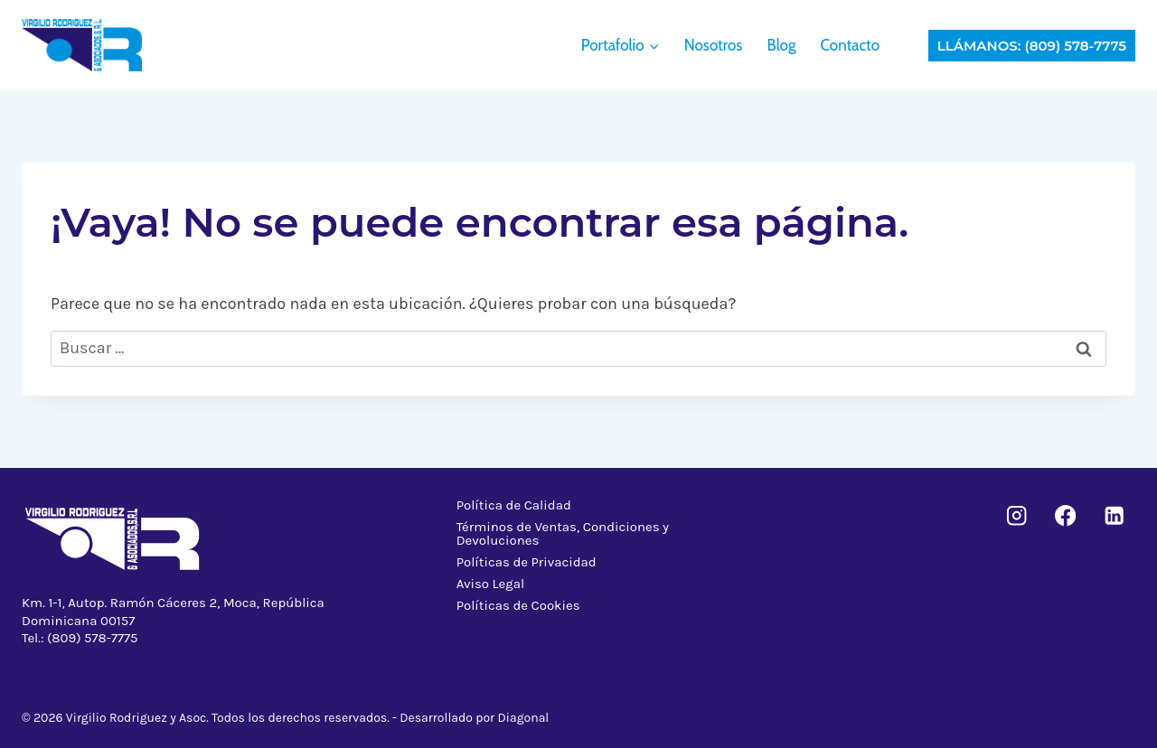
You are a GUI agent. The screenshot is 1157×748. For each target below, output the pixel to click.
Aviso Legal (490, 583)
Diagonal (524, 717)
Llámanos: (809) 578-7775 (1031, 45)
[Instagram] (1017, 516)
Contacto (850, 45)
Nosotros (713, 45)
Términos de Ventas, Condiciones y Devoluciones (562, 533)
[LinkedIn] (1114, 516)
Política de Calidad (513, 505)
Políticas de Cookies (518, 605)
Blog (781, 45)
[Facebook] (1065, 516)
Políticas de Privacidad (526, 562)
